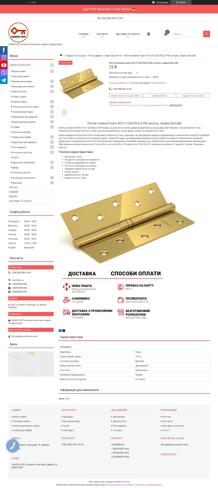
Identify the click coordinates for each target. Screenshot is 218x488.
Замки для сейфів (21, 137)
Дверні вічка (119, 421)
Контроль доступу (22, 152)
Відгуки (13, 196)
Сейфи (15, 127)
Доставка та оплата (127, 33)
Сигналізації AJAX (21, 132)
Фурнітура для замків (23, 121)
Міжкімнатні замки (22, 81)
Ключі (15, 157)
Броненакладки (71, 421)
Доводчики (119, 416)
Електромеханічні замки (25, 106)
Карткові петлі (113, 55)
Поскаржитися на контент (120, 484)
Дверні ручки (19, 91)
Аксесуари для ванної (23, 177)
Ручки (66, 425)
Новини (13, 191)
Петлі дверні (95, 55)
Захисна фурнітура (22, 111)
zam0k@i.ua (17, 280)
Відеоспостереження (23, 162)
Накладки (68, 430)
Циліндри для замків (23, 86)
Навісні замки (19, 101)
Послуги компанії (21, 172)
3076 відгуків (162, 2)
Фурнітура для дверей (24, 142)
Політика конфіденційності (148, 484)
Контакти (102, 33)
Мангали (17, 182)
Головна (83, 33)
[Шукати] (206, 34)
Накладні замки (20, 76)
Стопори (117, 430)
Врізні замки (19, 71)
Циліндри (68, 416)
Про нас (13, 187)
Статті (165, 430)
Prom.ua (126, 481)
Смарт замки (19, 96)
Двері (15, 167)
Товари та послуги (75, 55)
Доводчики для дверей (24, 116)
